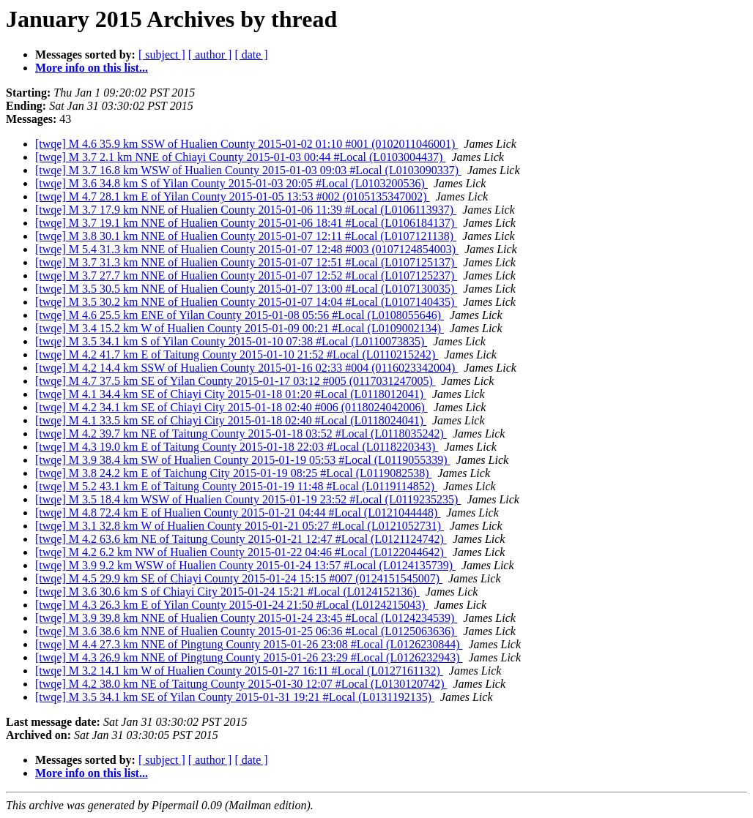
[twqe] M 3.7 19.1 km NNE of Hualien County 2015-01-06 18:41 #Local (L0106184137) (246, 223)
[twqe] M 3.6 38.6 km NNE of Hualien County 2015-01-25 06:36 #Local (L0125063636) (246, 631)
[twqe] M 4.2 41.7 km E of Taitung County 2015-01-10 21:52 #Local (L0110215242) (236, 354)
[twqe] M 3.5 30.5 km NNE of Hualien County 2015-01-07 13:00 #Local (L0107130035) (246, 288)
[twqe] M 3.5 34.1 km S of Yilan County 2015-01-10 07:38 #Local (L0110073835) (231, 341)
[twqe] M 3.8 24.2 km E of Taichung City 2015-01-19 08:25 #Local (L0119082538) (233, 473)
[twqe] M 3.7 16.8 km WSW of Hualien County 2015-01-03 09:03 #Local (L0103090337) (248, 170)
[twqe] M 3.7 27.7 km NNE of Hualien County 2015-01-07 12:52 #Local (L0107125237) (246, 275)
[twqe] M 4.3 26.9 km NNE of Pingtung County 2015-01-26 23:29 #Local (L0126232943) (249, 657)
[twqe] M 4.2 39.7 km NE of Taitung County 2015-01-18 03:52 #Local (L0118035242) (241, 433)
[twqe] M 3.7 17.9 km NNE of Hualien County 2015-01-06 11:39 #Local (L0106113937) (245, 209)
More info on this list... (91, 67)
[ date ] (250, 54)
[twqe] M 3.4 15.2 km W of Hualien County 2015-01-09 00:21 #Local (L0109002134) (239, 328)
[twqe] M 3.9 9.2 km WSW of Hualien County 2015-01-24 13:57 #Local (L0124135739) (245, 565)
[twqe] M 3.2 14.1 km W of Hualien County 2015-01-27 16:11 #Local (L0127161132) (239, 670)
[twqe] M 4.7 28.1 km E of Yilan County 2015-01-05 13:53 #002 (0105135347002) (232, 196)
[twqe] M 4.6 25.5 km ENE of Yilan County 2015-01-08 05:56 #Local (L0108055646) (239, 315)
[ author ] (210, 54)
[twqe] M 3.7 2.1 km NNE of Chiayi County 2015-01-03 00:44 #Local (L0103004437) (240, 157)
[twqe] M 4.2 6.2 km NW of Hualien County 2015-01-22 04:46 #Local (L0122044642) (241, 552)
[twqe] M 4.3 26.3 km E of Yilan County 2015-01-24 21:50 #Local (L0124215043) (232, 605)
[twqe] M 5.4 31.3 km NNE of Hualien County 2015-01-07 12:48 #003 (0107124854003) (247, 249)
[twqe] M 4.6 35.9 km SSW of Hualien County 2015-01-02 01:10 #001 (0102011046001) (246, 144)
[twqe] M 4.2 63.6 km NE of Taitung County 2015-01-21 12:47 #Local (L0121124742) (241, 539)
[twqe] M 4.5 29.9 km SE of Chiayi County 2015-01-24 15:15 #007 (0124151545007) (238, 578)
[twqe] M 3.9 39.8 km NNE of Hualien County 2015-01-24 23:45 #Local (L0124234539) (246, 618)
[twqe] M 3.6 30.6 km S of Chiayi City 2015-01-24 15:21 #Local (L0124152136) (227, 591)
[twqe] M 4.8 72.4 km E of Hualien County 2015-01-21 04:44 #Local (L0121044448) (237, 512)
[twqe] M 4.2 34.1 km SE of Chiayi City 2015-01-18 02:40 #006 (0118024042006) (231, 407)
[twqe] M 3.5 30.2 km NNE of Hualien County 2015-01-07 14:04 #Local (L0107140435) (246, 302)
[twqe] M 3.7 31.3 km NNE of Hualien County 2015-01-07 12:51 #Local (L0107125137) (246, 262)
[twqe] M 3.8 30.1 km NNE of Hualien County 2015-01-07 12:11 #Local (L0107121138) (245, 236)
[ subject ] (161, 54)
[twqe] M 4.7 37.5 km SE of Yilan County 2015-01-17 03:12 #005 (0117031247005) (235, 381)
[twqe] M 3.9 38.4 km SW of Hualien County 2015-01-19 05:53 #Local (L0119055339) (242, 460)
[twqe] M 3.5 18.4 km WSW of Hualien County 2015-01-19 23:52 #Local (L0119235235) (248, 499)
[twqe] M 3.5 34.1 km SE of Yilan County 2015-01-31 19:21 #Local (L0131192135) (234, 697)
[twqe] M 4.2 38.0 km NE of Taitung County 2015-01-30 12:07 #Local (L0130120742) (241, 684)
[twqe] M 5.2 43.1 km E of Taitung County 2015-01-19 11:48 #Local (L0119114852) (236, 486)
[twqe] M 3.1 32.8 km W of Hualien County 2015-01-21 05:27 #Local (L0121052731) (239, 525)
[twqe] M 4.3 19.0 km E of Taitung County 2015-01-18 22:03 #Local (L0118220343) (236, 446)
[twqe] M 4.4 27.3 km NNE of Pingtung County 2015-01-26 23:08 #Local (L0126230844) (249, 644)
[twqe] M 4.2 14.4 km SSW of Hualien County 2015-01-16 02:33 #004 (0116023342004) (246, 367)
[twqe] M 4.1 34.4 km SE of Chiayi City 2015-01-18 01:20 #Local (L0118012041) (230, 394)
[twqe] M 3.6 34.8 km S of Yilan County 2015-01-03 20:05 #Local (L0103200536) (231, 183)
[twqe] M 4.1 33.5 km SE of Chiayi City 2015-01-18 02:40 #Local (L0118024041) (230, 420)
